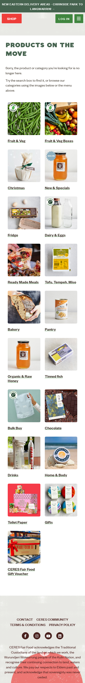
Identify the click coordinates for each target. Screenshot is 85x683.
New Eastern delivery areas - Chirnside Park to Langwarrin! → (42, 6)
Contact (25, 619)
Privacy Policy (62, 624)
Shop (11, 18)
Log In (64, 18)
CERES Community (52, 619)
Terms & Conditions (27, 624)
